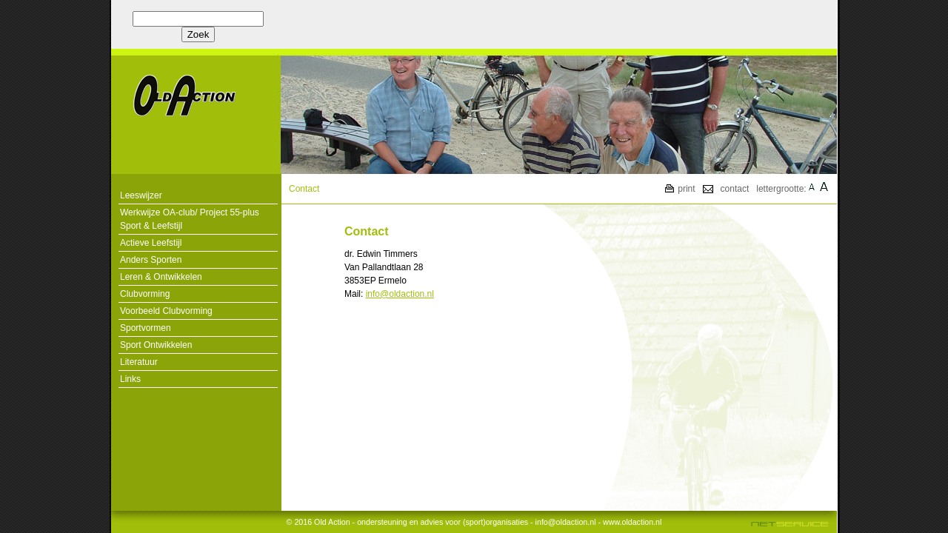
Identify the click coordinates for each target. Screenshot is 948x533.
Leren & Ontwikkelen (161, 277)
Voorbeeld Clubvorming (166, 311)
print (686, 189)
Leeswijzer (141, 195)
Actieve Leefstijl (150, 243)
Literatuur (139, 362)
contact (735, 189)
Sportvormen (145, 328)
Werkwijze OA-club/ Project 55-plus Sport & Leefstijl (189, 219)
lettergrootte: (781, 189)
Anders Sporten (150, 260)
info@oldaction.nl (400, 294)
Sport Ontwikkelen (156, 345)
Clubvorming (145, 294)
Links (130, 379)
